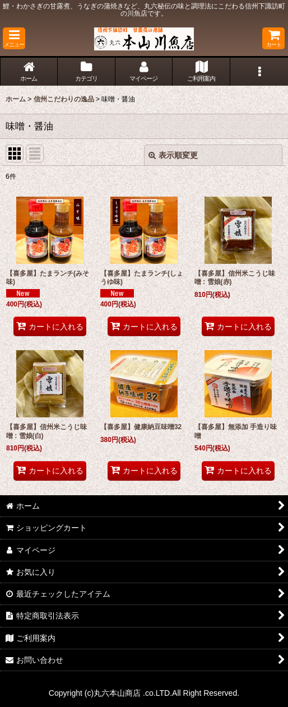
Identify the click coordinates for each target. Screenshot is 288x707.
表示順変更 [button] (173, 155)
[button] (14, 38)
